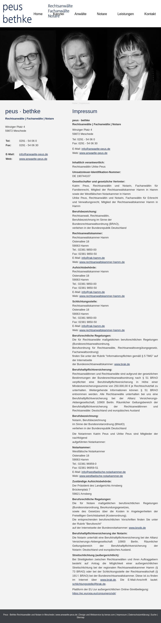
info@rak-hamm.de (93, 257)
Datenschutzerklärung (139, 615)
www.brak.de (122, 364)
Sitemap (80, 617)
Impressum (84, 103)
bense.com (110, 615)
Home (75, 103)
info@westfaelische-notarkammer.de (104, 471)
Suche (154, 615)
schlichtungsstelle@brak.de (88, 583)
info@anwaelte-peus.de (33, 154)
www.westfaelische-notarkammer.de (101, 475)
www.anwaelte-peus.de (33, 158)
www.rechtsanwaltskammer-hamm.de (102, 262)
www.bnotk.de (137, 527)
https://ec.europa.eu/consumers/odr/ (94, 593)
